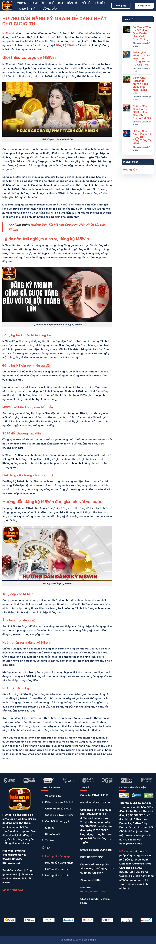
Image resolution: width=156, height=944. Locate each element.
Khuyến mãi (27, 8)
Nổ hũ (86, 3)
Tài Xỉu (100, 3)
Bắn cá (72, 3)
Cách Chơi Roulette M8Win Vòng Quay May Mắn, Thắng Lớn (140, 85)
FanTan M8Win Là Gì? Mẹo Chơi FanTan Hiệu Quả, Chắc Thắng (142, 33)
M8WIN (21, 3)
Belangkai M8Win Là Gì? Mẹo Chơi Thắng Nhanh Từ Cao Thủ (141, 58)
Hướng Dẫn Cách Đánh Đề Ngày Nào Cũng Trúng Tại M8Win (142, 137)
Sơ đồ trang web (12, 889)
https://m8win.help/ (93, 891)
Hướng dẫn (49, 8)
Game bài (37, 3)
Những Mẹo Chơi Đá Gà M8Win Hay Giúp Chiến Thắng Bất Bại (142, 112)
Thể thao (55, 3)
